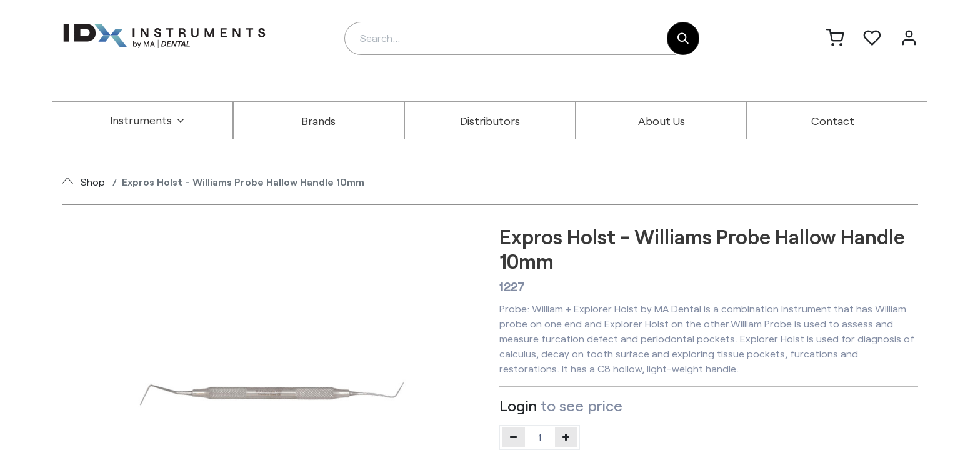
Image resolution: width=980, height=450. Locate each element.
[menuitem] (147, 120)
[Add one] (566, 438)
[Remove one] (513, 438)
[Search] (683, 38)
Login (518, 405)
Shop (93, 182)
